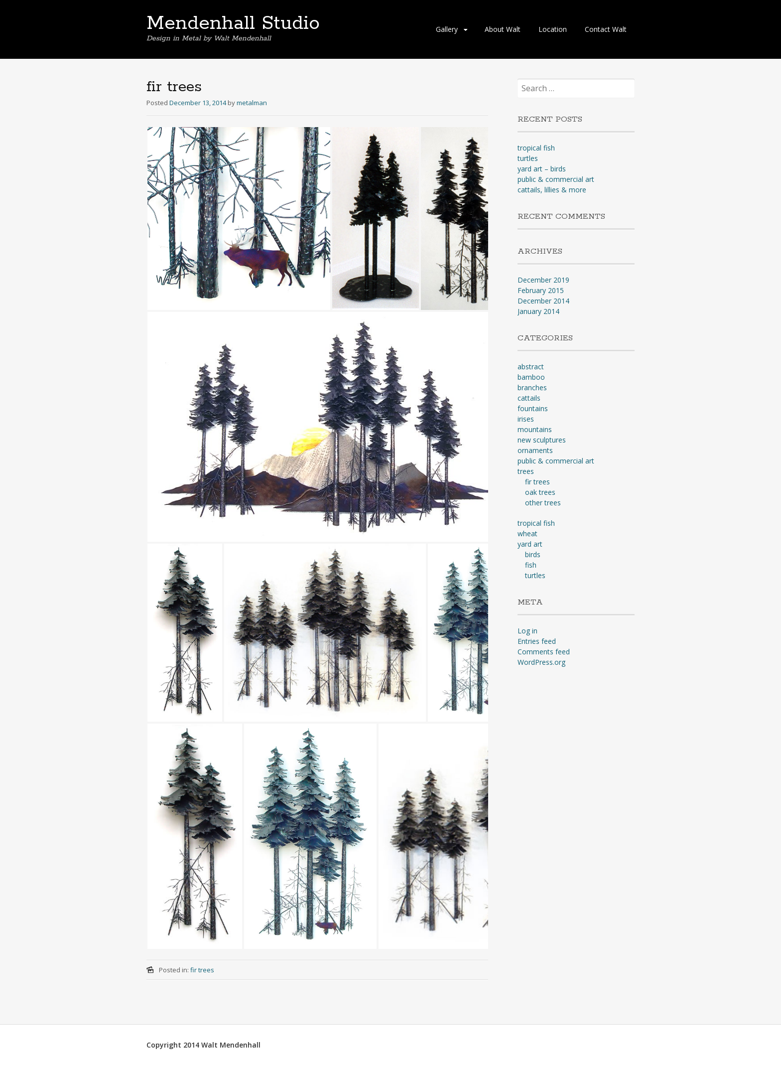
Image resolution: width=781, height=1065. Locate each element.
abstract (531, 366)
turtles (528, 158)
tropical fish (536, 147)
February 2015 (541, 290)
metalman (252, 102)
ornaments (535, 450)
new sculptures (542, 440)
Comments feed (544, 651)
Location (552, 29)
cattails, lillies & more (552, 189)
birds (532, 554)
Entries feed (537, 641)
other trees (543, 502)
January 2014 (538, 311)
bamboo (531, 377)
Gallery (447, 29)
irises (526, 419)
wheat (527, 533)
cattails (529, 398)
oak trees (540, 492)
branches (532, 387)
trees (526, 471)
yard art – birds (542, 168)
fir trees (202, 969)
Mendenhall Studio (233, 23)
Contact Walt (606, 29)
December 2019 (543, 280)
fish (530, 565)
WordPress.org (541, 662)
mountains (535, 429)
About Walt (503, 29)
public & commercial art (556, 179)
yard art (530, 544)
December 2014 (543, 300)
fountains (533, 408)
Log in (527, 630)
